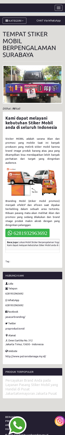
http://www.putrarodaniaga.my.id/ (25, 356)
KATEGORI (14, 20)
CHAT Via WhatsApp (49, 20)
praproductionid (14, 328)
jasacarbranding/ (15, 316)
